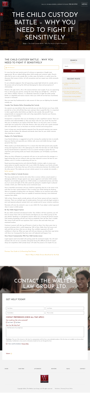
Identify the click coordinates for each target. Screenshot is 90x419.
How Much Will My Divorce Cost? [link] (72, 89)
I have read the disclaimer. (18, 368)
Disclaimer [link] (57, 415)
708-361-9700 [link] (71, 5)
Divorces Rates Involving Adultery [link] (73, 99)
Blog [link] (68, 393)
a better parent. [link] (17, 179)
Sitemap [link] (63, 415)
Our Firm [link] (21, 393)
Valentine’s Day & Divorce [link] (71, 103)
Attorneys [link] (38, 393)
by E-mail (10, 341)
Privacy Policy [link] (25, 368)
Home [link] (24, 43)
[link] (1, 14)
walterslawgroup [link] (10, 67)
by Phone (18, 341)
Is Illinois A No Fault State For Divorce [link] (72, 85)
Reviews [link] (54, 393)
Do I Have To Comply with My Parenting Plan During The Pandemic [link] (72, 95)
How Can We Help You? (13, 344)
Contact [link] (82, 393)
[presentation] (15, 372)
